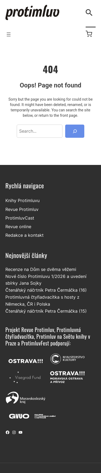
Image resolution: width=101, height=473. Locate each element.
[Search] (74, 131)
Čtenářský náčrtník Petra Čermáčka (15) (46, 311)
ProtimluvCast (19, 218)
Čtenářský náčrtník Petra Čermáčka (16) (46, 290)
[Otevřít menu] (8, 34)
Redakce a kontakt (24, 235)
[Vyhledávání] (90, 12)
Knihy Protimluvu (22, 200)
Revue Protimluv (22, 209)
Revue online (18, 226)
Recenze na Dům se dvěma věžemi (40, 269)
